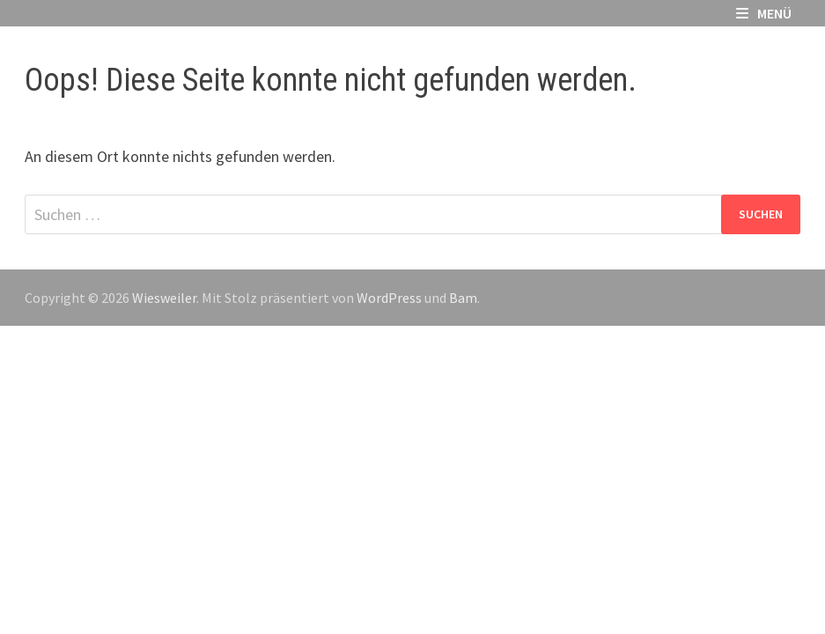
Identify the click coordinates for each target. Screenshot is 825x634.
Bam (463, 297)
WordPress (389, 297)
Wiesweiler (164, 297)
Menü (764, 13)
